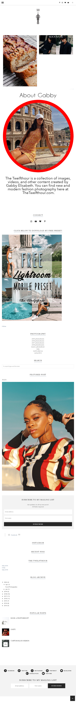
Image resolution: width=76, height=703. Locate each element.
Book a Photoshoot (38, 347)
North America (38, 351)
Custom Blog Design (20, 641)
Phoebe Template (28, 700)
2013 (5, 605)
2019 (5, 591)
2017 (5, 596)
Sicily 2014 (38, 353)
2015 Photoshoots (38, 339)
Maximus (56, 37)
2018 (5, 594)
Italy (38, 349)
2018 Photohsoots (38, 345)
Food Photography (20, 37)
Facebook (14, 535)
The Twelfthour (17, 700)
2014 (5, 603)
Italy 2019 (5, 566)
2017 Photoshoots (38, 343)
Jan (7, 589)
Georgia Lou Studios (49, 700)
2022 (5, 582)
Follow (4, 326)
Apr (7, 584)
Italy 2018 (5, 570)
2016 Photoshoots (38, 341)
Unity (3, 568)
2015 (5, 601)
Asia (4, 380)
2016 (5, 598)
